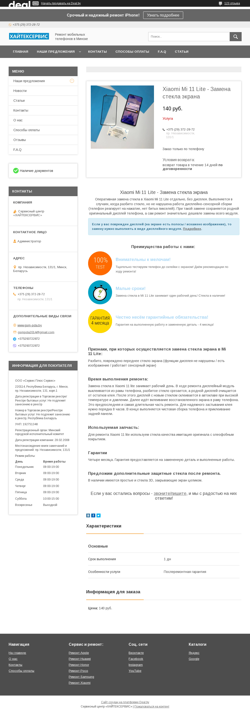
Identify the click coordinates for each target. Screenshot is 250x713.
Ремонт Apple (79, 653)
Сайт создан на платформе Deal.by (125, 702)
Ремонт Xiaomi (80, 683)
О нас (18, 120)
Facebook (136, 659)
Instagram (136, 665)
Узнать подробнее (163, 15)
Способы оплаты (132, 51)
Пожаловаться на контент (151, 706)
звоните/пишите (170, 493)
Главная (20, 51)
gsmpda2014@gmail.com (36, 332)
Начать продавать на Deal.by (61, 3)
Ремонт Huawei (80, 659)
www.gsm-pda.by (29, 325)
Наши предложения (56, 51)
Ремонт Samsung (81, 677)
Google (194, 659)
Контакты (97, 51)
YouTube (135, 671)
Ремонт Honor (79, 665)
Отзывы (19, 140)
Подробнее (192, 229)
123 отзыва (232, 3)
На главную (17, 653)
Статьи (181, 51)
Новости (20, 91)
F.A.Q (162, 51)
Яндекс (194, 653)
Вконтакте (136, 653)
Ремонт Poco (78, 671)
